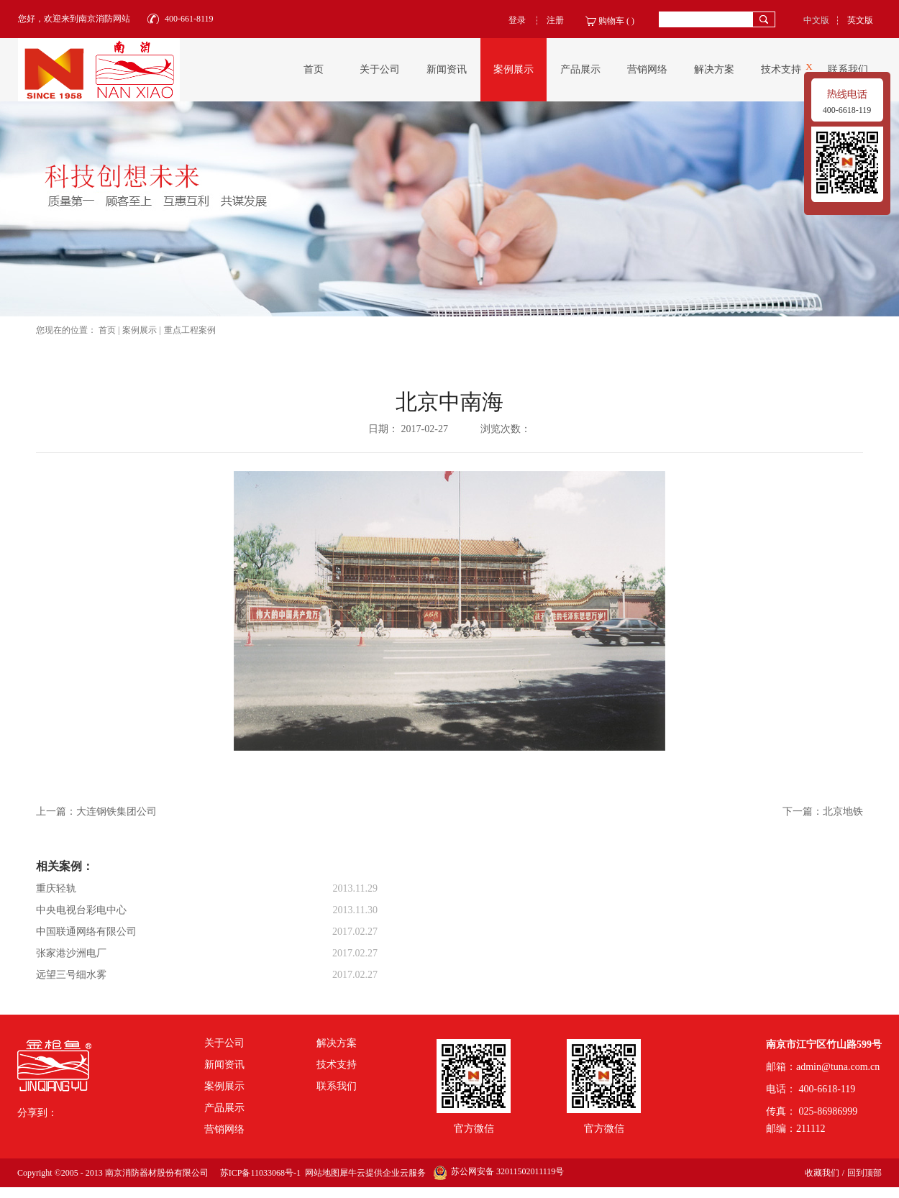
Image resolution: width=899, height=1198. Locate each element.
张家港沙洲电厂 (71, 953)
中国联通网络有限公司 (86, 931)
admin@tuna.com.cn (838, 1066)
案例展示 (139, 330)
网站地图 (320, 1173)
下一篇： (822, 811)
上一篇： (96, 811)
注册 (555, 20)
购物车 (611, 21)
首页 (314, 69)
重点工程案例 (190, 330)
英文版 (860, 20)
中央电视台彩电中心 (81, 910)
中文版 (816, 20)
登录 (517, 20)
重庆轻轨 (56, 888)
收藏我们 (822, 1173)
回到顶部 (864, 1173)
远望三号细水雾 (71, 974)
